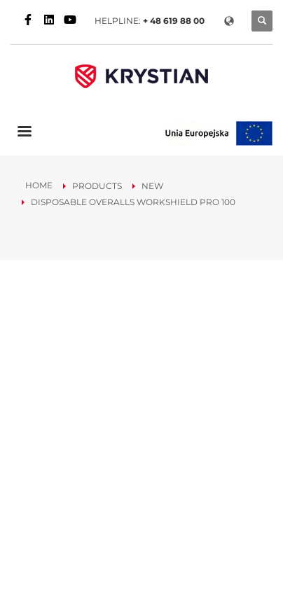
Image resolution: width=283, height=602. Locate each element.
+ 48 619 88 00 (174, 20)
